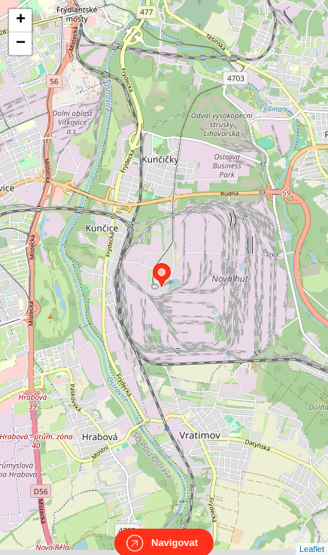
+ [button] (21, 20)
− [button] (21, 43)
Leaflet (311, 535)
